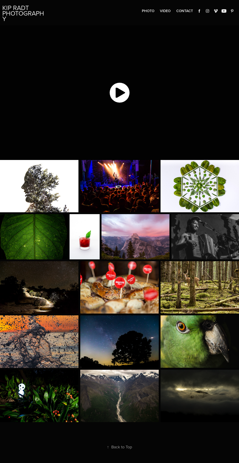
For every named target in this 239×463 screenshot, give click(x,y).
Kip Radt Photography (23, 13)
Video (165, 10)
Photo (148, 10)
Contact (184, 10)
